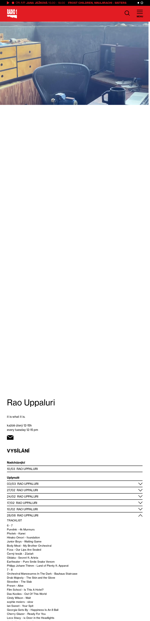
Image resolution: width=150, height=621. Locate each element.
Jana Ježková (37, 3)
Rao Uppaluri (27, 469)
